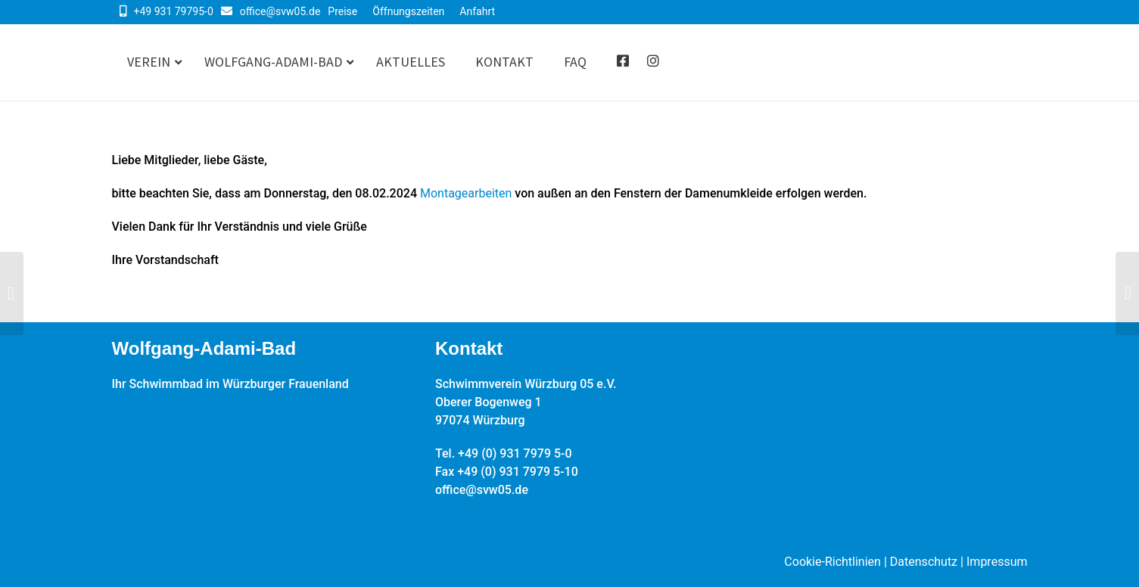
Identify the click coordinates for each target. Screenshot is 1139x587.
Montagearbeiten (466, 193)
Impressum (997, 561)
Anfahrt (477, 11)
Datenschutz (923, 561)
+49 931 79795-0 (173, 11)
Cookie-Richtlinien (832, 561)
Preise (342, 11)
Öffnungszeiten (408, 11)
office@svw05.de (280, 11)
